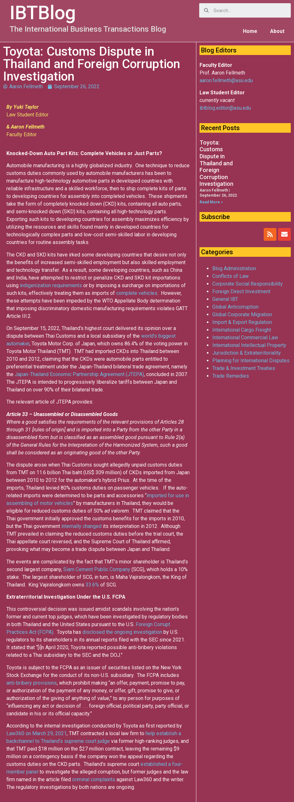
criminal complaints (93, 779)
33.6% (92, 585)
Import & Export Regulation (242, 322)
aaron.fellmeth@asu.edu (226, 80)
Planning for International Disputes (251, 361)
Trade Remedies (230, 376)
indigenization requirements (51, 285)
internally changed (81, 526)
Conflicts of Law (230, 276)
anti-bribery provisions (31, 683)
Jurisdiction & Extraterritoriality (246, 353)
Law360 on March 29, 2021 (36, 733)
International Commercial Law (245, 337)
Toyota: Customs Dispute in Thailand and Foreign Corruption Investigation (216, 163)
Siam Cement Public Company (96, 569)
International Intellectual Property (249, 345)
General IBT (225, 299)
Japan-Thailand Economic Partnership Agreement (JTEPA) (79, 374)
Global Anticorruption (235, 307)
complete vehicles (136, 293)
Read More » (211, 202)
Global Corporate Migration (242, 314)
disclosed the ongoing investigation (122, 632)
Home (250, 31)
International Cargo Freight (241, 330)
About (277, 31)
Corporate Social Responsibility (247, 284)
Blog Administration (234, 268)
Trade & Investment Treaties (243, 368)
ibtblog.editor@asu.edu (225, 108)
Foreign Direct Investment (241, 291)
